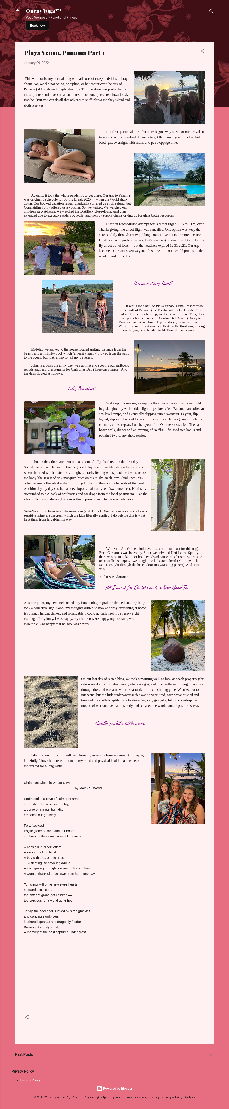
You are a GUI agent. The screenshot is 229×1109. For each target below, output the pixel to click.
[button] (202, 51)
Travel (57, 1019)
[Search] (211, 12)
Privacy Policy (30, 1080)
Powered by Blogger (114, 1088)
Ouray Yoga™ (43, 10)
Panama (41, 1019)
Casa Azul (169, 210)
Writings (73, 1019)
